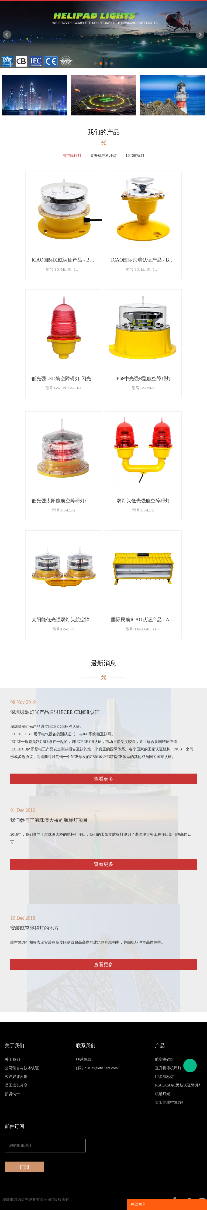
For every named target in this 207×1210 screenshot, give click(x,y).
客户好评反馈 (16, 1077)
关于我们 (12, 1059)
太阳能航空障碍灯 (170, 1102)
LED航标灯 (164, 1077)
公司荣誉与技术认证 (22, 1068)
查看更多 (103, 779)
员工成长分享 (16, 1085)
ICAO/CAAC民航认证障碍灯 (178, 1085)
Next (200, 34)
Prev (7, 34)
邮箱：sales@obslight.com (97, 1068)
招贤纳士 (12, 1094)
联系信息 (83, 1059)
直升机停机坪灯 (168, 1068)
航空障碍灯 (164, 1059)
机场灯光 (162, 1094)
